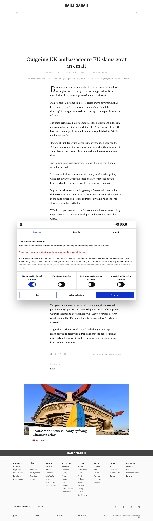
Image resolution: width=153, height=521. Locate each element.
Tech (63, 482)
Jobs (15, 516)
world (52, 368)
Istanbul (32, 466)
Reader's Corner (132, 473)
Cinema (97, 466)
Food (80, 476)
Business (66, 463)
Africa (48, 479)
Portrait (97, 476)
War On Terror (18, 473)
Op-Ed (128, 470)
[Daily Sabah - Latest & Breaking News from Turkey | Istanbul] (76, 5)
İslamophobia (51, 485)
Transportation (67, 489)
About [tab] (116, 232)
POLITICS (17, 463)
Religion (81, 485)
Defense (65, 485)
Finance (64, 476)
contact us (83, 516)
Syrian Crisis (50, 482)
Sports (114, 463)
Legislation (17, 470)
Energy (64, 473)
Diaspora (32, 479)
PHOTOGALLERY (42, 440)
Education (33, 470)
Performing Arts (100, 479)
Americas (49, 473)
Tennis (112, 476)
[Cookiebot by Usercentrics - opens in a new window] (115, 224)
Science (80, 482)
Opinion (130, 463)
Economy (65, 470)
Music (96, 470)
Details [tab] (76, 232)
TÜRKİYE (33, 463)
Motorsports (115, 473)
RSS (105, 516)
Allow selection (76, 295)
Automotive (66, 466)
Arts (96, 463)
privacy (36, 516)
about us (59, 516)
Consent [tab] (37, 232)
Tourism (65, 479)
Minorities (33, 476)
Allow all (115, 295)
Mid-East (49, 466)
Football (113, 466)
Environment (82, 470)
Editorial (129, 476)
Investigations (34, 473)
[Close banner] (133, 224)
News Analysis (18, 479)
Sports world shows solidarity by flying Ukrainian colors (60, 433)
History (80, 489)
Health (80, 466)
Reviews (97, 482)
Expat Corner (83, 495)
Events (96, 473)
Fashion (81, 479)
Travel (80, 473)
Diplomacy (17, 466)
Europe (48, 470)
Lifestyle (83, 463)
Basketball (114, 470)
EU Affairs (17, 476)
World (49, 463)
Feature (80, 492)
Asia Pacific (50, 476)
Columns (129, 466)
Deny (38, 295)
